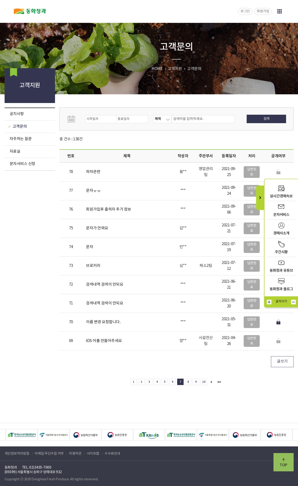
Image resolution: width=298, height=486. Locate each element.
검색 (266, 119)
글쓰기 (282, 361)
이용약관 (75, 454)
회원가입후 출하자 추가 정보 (108, 209)
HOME (157, 69)
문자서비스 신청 (22, 164)
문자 (89, 247)
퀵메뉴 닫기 (260, 197)
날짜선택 (76, 119)
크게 (269, 302)
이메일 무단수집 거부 (49, 454)
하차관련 (93, 172)
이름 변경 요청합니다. (103, 322)
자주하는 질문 (21, 139)
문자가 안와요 (97, 228)
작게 (293, 302)
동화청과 (30, 11)
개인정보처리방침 (17, 454)
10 (203, 382)
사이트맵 (93, 454)
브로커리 (93, 265)
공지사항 (17, 114)
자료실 (15, 151)
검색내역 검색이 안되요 (104, 284)
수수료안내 (112, 454)
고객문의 (20, 126)
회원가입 (263, 11)
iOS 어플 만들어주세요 (104, 341)
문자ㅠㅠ (93, 190)
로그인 (245, 11)
